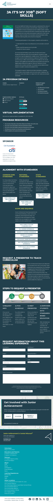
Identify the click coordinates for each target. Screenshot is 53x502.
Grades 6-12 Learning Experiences (26, 235)
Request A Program (30, 416)
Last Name (31, 347)
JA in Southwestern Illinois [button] (11, 490)
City (4, 359)
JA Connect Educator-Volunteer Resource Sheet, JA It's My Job (21, 123)
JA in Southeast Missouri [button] (11, 486)
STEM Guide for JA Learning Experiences (15, 130)
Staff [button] (5, 464)
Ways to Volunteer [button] (9, 449)
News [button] (6, 471)
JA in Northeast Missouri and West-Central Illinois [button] (17, 485)
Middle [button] (6, 476)
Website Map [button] (15, 500)
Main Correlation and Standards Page (10, 199)
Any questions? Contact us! (11, 423)
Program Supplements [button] (10, 453)
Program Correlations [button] (10, 455)
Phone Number (32, 353)
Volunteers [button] (8, 448)
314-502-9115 (6, 440)
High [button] (5, 478)
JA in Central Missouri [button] (10, 483)
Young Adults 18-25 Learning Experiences (26, 247)
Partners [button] (7, 457)
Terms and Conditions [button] (9, 498)
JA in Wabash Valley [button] (9, 491)
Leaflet (37, 428)
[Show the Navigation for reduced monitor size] (50, 4)
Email (4, 353)
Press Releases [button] (8, 469)
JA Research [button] (7, 467)
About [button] (6, 462)
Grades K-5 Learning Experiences (26, 232)
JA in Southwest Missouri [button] (11, 488)
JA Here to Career (42, 91)
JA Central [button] (21, 500)
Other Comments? (8, 372)
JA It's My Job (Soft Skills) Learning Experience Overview (19, 127)
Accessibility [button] (7, 500)
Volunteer (18, 416)
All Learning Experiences (26, 229)
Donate (8, 416)
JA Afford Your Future (43, 87)
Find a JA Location (9, 493)
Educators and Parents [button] (11, 452)
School (4, 366)
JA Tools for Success (43, 93)
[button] (30, 499)
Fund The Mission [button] (9, 460)
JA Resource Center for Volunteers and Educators (18, 129)
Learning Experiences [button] (11, 473)
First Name (6, 347)
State (29, 359)
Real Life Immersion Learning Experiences (26, 243)
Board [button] (6, 466)
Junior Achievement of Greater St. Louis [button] (15, 481)
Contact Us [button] (7, 439)
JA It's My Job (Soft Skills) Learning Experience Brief (18, 125)
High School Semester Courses (26, 239)
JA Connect (41, 89)
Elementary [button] (7, 474)
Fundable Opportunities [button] (11, 459)
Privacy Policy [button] (19, 498)
